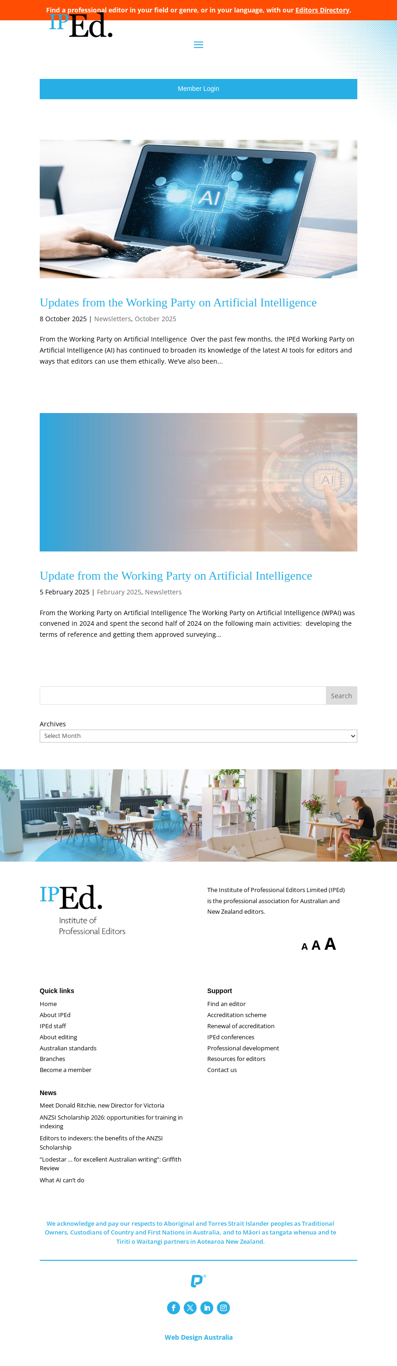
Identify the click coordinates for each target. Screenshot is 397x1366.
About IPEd (55, 1024)
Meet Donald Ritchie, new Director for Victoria (102, 1114)
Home (48, 1013)
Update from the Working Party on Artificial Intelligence (176, 585)
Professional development (243, 1057)
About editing (58, 1046)
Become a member (65, 1079)
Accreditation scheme (236, 1024)
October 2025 (155, 328)
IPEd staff (53, 1035)
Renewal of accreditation (241, 1035)
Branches (52, 1068)
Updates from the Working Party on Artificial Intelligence (178, 311)
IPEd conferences (230, 1046)
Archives (53, 733)
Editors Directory (322, 10)
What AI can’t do (62, 1189)
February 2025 (119, 601)
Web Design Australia (199, 1346)
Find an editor (226, 1013)
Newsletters (112, 328)
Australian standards (68, 1057)
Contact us (222, 1079)
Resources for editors (236, 1068)
